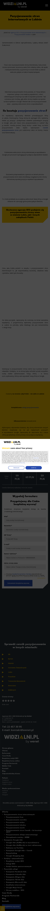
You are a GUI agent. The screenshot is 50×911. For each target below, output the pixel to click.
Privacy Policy (36, 457)
